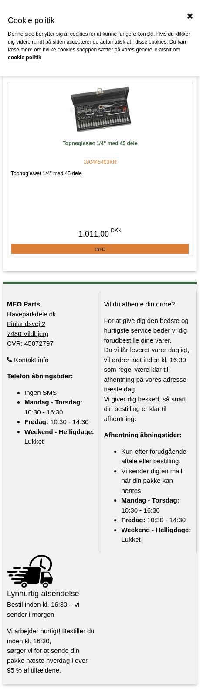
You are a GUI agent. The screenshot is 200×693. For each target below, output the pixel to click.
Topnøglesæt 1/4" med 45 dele (99, 143)
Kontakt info (27, 359)
